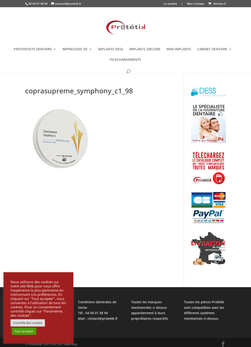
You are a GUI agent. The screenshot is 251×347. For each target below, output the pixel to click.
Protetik (36, 344)
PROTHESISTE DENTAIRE (33, 49)
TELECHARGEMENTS (125, 60)
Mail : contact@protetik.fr (98, 318)
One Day (70, 344)
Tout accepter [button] (24, 331)
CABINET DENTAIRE (212, 49)
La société (170, 4)
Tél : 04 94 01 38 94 (93, 313)
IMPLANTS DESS (110, 49)
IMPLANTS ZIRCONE (144, 49)
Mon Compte (195, 4)
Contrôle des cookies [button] (27, 323)
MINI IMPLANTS (178, 49)
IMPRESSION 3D (74, 49)
